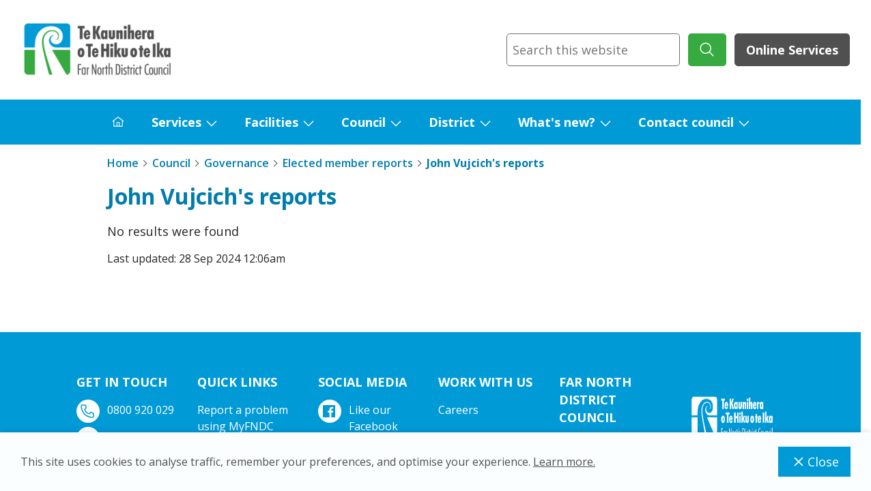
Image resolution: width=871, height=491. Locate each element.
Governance (236, 163)
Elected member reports (348, 163)
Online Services (792, 50)
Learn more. (564, 461)
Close (814, 462)
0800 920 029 (126, 410)
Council (363, 122)
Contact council (686, 122)
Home (123, 163)
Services (176, 122)
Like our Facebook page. (359, 426)
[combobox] (593, 49)
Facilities (271, 122)
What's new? (556, 122)
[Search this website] (593, 49)
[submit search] (707, 49)
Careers (458, 409)
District (452, 122)
